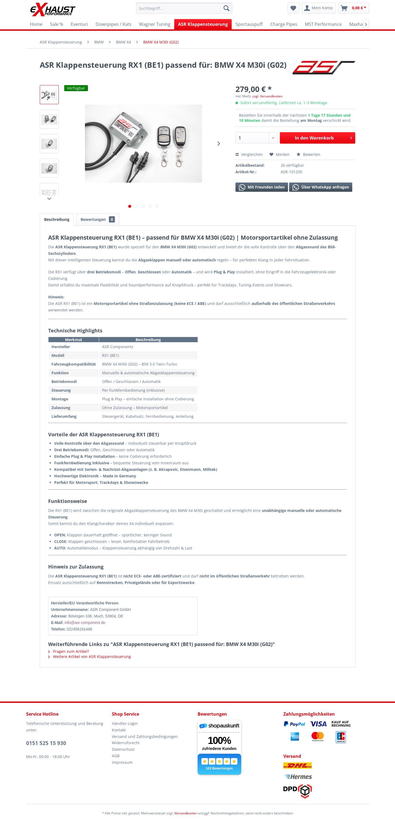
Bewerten (308, 154)
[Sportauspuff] (249, 24)
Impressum (122, 762)
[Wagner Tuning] (154, 24)
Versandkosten (185, 813)
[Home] (36, 24)
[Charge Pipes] (284, 24)
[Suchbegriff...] (184, 8)
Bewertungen (98, 219)
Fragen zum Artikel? (68, 651)
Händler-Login (125, 723)
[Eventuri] (79, 24)
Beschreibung (56, 219)
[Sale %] (56, 24)
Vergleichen (249, 154)
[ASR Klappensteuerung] (203, 24)
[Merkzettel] (293, 8)
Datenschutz (123, 749)
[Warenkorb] (353, 8)
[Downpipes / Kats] (113, 24)
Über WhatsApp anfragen (320, 187)
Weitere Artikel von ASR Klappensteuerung (89, 656)
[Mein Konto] (319, 8)
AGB (116, 755)
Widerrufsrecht (126, 742)
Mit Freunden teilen (262, 187)
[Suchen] (226, 8)
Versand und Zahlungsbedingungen (145, 736)
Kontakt (119, 730)
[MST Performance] (323, 24)
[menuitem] (184, 8)
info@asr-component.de (85, 622)
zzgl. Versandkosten (267, 96)
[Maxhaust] (359, 24)
